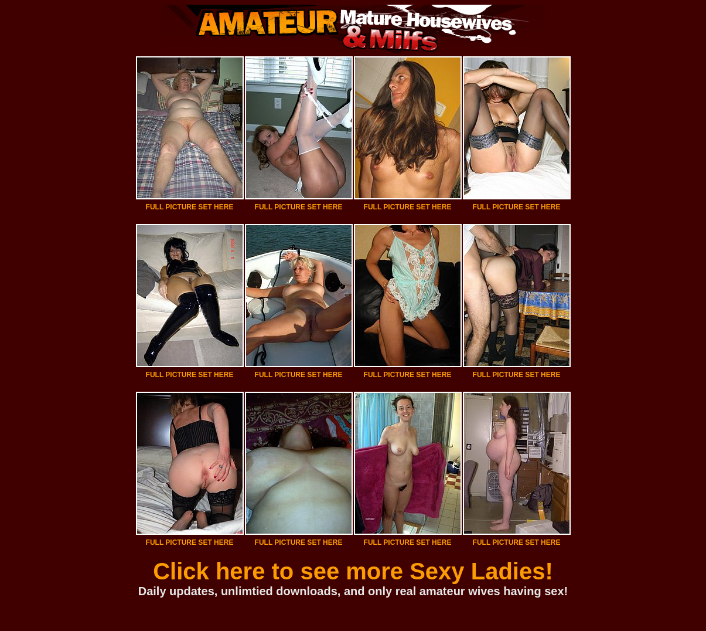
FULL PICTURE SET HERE (190, 207)
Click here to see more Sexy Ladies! (353, 571)
